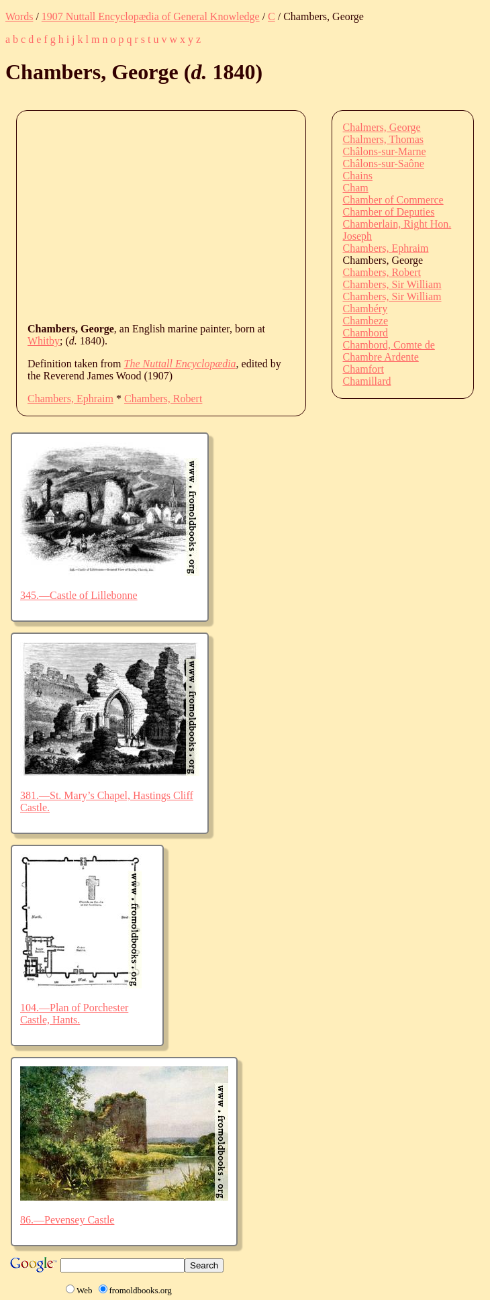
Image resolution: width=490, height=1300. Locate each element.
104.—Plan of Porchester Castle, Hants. (74, 1013)
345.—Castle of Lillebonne (79, 595)
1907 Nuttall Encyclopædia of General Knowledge (151, 16)
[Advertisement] (259, 216)
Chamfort (363, 369)
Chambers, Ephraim (70, 398)
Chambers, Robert (163, 398)
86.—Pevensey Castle (67, 1219)
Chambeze (366, 320)
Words (19, 16)
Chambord (366, 332)
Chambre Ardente (381, 357)
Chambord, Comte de (389, 345)
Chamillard (367, 381)
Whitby (44, 340)
